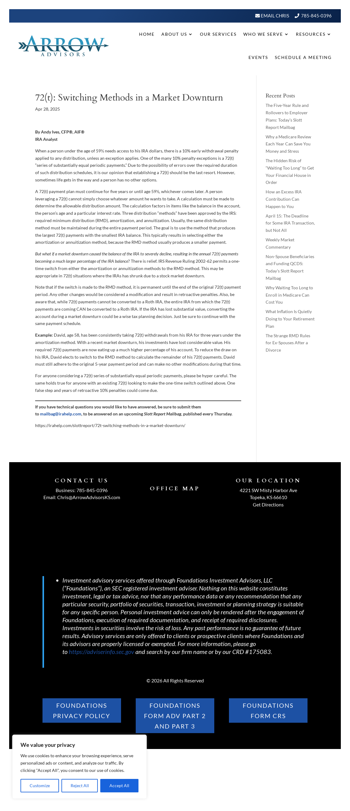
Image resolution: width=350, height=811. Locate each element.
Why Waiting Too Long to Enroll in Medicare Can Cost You (289, 295)
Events (258, 57)
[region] (79, 767)
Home (147, 34)
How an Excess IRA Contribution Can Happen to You (284, 199)
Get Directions (268, 504)
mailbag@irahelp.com (60, 413)
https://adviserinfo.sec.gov (101, 651)
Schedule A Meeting (303, 57)
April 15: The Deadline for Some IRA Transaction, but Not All (290, 223)
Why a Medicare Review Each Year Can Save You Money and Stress (288, 144)
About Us (174, 34)
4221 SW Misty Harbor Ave (268, 490)
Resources (311, 34)
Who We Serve (263, 34)
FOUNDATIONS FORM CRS (268, 710)
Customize (40, 785)
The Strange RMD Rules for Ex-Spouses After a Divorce (288, 343)
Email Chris (274, 15)
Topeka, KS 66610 (268, 497)
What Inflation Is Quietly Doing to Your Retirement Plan (290, 319)
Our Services (218, 34)
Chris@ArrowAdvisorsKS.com (88, 497)
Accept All (119, 785)
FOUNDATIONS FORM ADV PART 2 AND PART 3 (175, 716)
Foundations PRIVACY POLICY (81, 710)
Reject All (80, 785)
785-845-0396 (316, 15)
